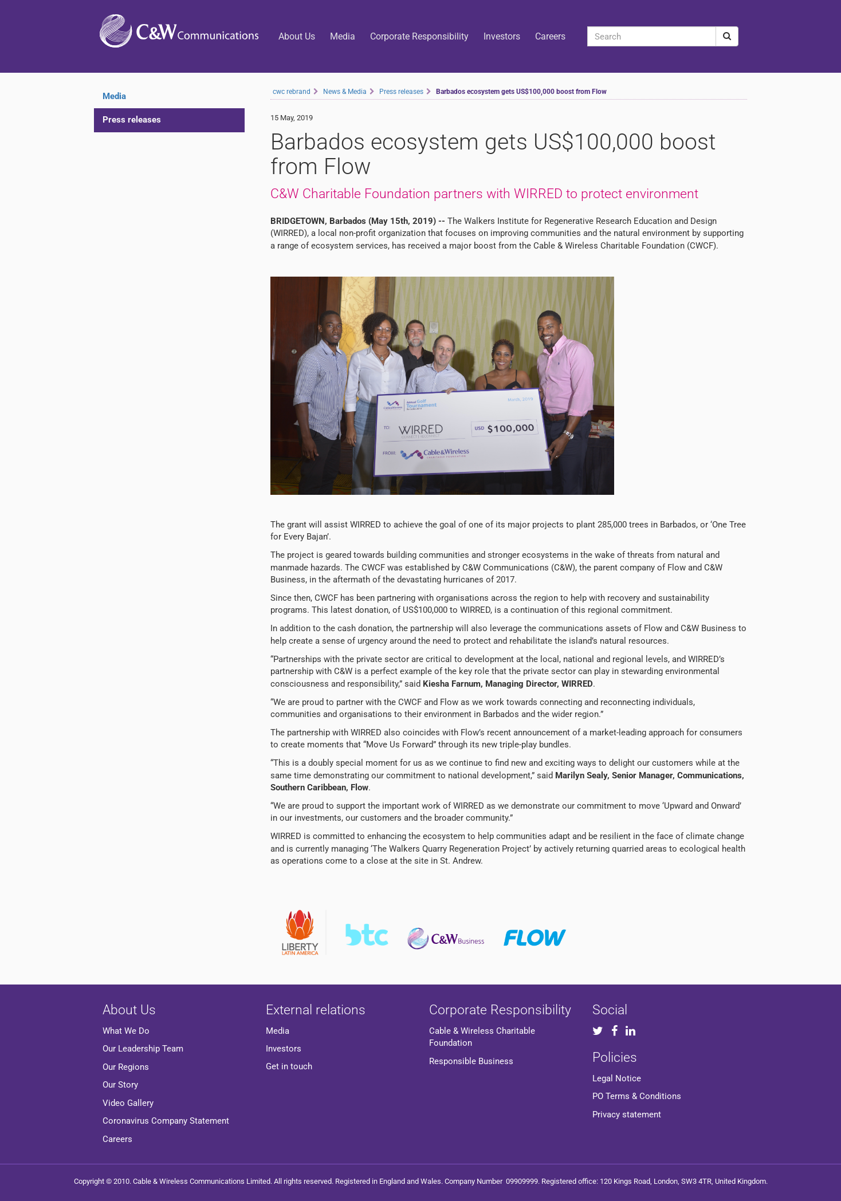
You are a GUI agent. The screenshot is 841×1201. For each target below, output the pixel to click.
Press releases (132, 120)
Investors (502, 36)
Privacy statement (626, 1114)
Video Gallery (128, 1103)
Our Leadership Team (143, 1049)
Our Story (120, 1085)
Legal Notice (616, 1078)
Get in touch (289, 1066)
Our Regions (126, 1067)
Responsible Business (471, 1061)
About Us (296, 36)
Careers (550, 36)
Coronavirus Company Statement (166, 1121)
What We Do (126, 1031)
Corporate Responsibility (419, 36)
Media (342, 36)
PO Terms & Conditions (636, 1096)
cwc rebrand (292, 92)
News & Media (345, 92)
